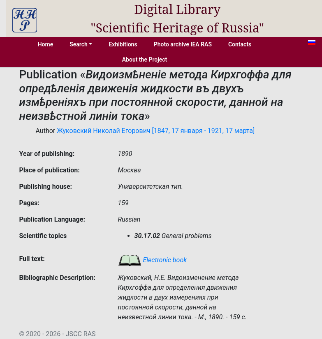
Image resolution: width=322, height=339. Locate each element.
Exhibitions (123, 44)
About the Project (144, 59)
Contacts (239, 44)
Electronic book (152, 260)
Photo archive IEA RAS (183, 44)
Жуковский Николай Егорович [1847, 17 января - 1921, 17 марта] (156, 131)
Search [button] (78, 44)
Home (45, 44)
